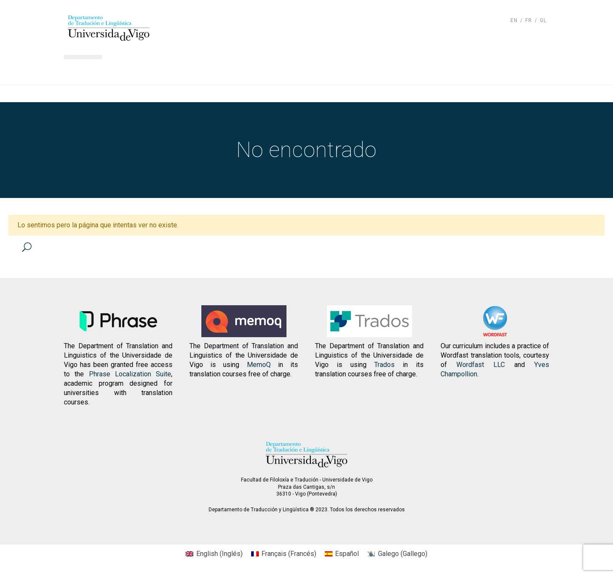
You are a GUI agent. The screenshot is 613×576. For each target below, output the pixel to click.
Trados (384, 365)
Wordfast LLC (480, 365)
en (514, 20)
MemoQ (259, 365)
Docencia (270, 70)
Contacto (475, 70)
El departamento (194, 70)
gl (543, 20)
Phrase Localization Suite (130, 374)
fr (528, 20)
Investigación (339, 70)
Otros (527, 70)
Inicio (126, 70)
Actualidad (411, 70)
